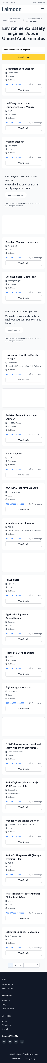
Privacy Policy (8, 1008)
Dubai (4, 1021)
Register (41, 2)
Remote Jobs (7, 988)
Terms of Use (17, 1059)
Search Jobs (23, 57)
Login (34, 2)
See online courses (16, 195)
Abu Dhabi (6, 1025)
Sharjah (5, 1029)
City (13, 2)
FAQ (4, 1004)
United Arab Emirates (15, 20)
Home (4, 20)
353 (32, 965)
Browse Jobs (7, 984)
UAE (5, 2)
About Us (6, 1000)
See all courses (14, 330)
